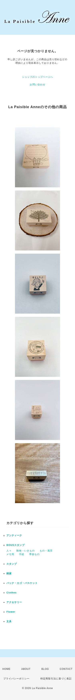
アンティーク (14, 535)
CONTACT (66, 669)
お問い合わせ (37, 84)
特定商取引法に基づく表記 (56, 678)
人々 (9, 550)
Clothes (11, 592)
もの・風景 (46, 550)
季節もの (34, 554)
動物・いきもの (25, 550)
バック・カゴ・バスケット (24, 583)
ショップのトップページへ (37, 77)
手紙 (21, 554)
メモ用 (10, 554)
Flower (10, 611)
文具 (9, 621)
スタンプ (11, 563)
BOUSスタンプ (15, 545)
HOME (6, 669)
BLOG (45, 669)
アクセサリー (14, 602)
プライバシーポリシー (16, 678)
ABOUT (25, 669)
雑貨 (9, 573)
